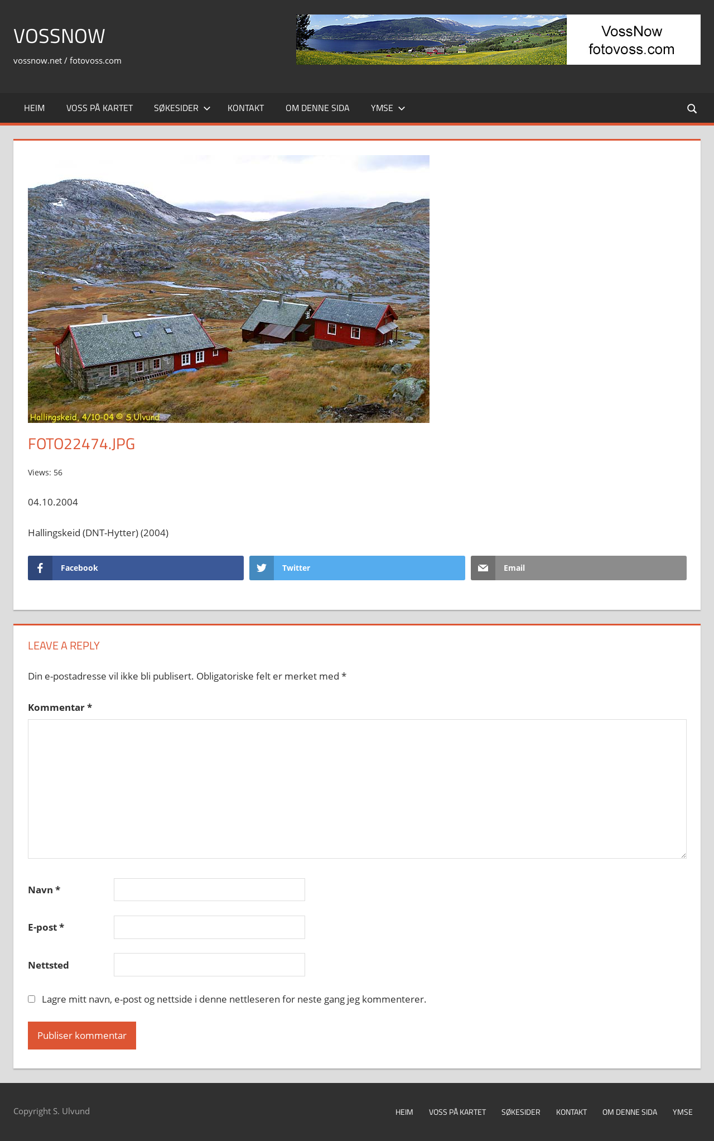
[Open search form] (693, 108)
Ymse (388, 107)
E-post (46, 927)
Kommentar (60, 707)
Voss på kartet (99, 107)
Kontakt (246, 107)
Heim (34, 107)
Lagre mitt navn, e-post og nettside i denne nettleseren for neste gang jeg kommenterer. (234, 999)
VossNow (59, 35)
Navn (44, 889)
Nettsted (48, 965)
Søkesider (182, 107)
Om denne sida (318, 107)
